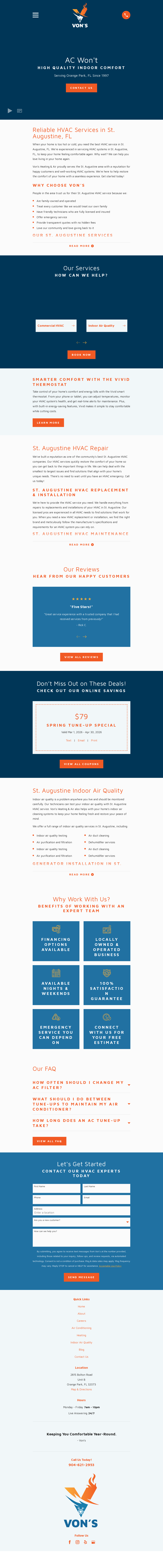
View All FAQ (49, 1143)
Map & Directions (81, 1391)
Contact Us (81, 87)
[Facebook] (70, 1544)
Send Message (81, 1279)
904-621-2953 (81, 1467)
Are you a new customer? (47, 1222)
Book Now (81, 355)
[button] (19, 110)
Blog (81, 1352)
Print (94, 742)
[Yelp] (85, 1544)
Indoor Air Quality (81, 1344)
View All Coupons (81, 765)
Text (68, 742)
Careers (81, 1323)
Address (38, 1211)
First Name (39, 1188)
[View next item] (85, 343)
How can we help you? (45, 1233)
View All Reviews (81, 658)
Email (81, 742)
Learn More (48, 423)
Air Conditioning (81, 1330)
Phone (37, 1200)
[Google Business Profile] (93, 1544)
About (81, 1315)
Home (81, 1308)
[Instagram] (77, 1544)
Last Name (89, 1188)
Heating (81, 1337)
